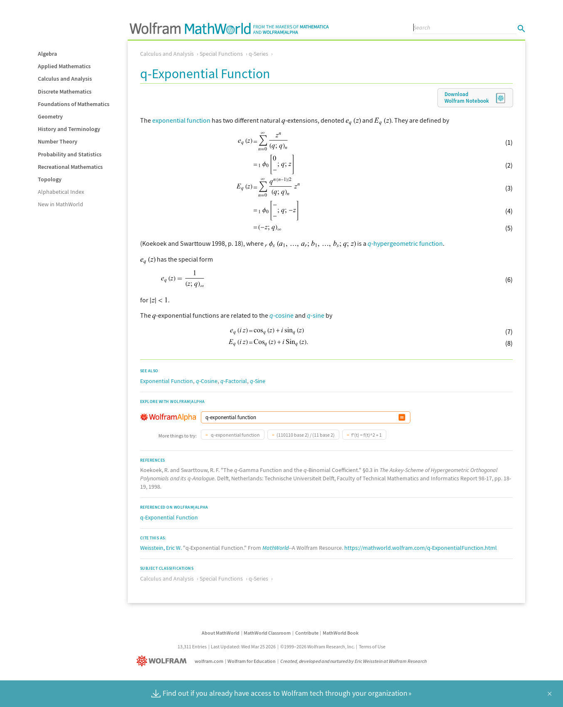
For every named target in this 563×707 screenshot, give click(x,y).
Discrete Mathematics (64, 91)
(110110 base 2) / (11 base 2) (306, 435)
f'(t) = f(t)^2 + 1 (366, 435)
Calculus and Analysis (65, 78)
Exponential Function (166, 381)
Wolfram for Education (251, 661)
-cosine (281, 315)
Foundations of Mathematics (73, 104)
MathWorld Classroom (267, 633)
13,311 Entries (192, 646)
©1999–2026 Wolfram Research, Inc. (317, 646)
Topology (50, 179)
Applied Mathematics (64, 66)
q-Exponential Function (169, 517)
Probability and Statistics (69, 154)
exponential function (181, 120)
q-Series (258, 53)
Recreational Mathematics (70, 167)
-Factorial (233, 381)
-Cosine (206, 381)
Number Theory (57, 141)
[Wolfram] (163, 661)
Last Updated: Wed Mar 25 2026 (243, 646)
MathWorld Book (340, 633)
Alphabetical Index (61, 191)
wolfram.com (209, 661)
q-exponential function (235, 435)
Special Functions (221, 53)
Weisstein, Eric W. (161, 547)
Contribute (307, 633)
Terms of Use (372, 646)
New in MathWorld (60, 204)
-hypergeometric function (405, 243)
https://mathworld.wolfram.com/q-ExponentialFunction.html (420, 547)
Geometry (50, 116)
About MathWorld (221, 633)
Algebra (47, 53)
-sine (315, 315)
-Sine (257, 381)
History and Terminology (69, 129)
